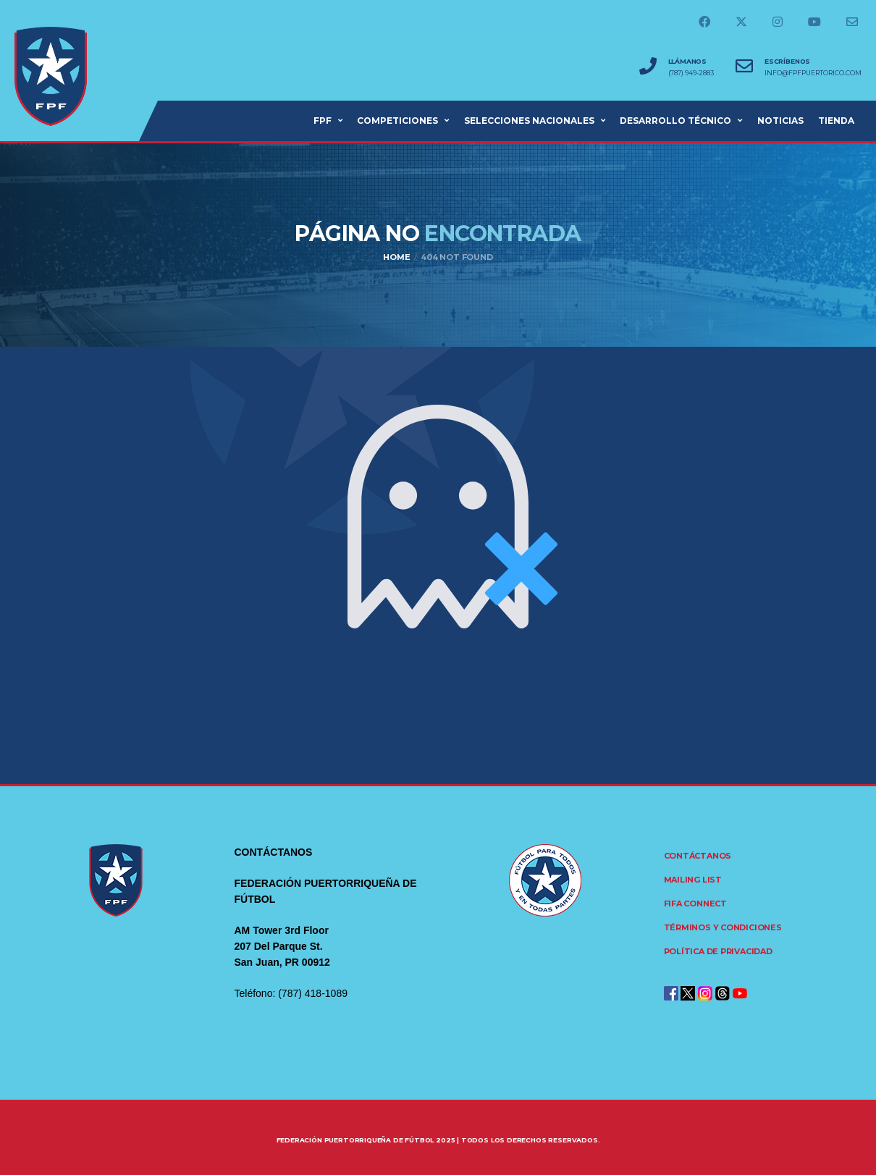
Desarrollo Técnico (675, 120)
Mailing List (693, 880)
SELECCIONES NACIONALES (529, 120)
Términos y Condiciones (723, 927)
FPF (322, 120)
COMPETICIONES (397, 120)
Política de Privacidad (718, 951)
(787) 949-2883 (691, 73)
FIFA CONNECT (695, 903)
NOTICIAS (780, 120)
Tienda (836, 120)
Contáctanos (698, 856)
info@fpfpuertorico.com (813, 73)
